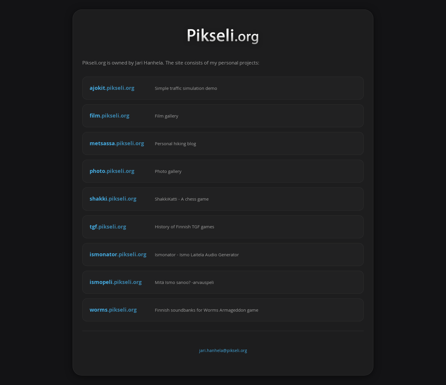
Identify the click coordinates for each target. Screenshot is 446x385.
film (109, 115)
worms (113, 309)
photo (112, 171)
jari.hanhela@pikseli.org (223, 350)
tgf (108, 226)
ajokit (112, 88)
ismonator (118, 254)
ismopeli (116, 282)
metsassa (117, 143)
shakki (113, 198)
